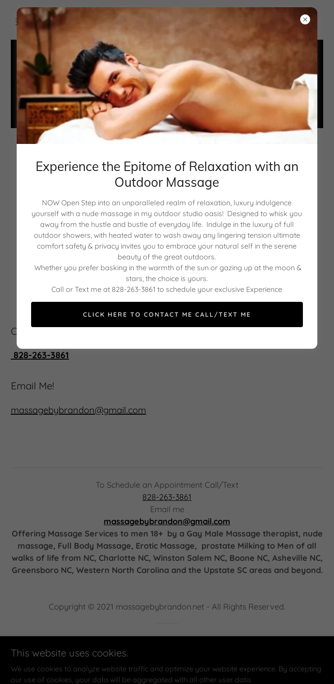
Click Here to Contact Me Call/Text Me (167, 314)
